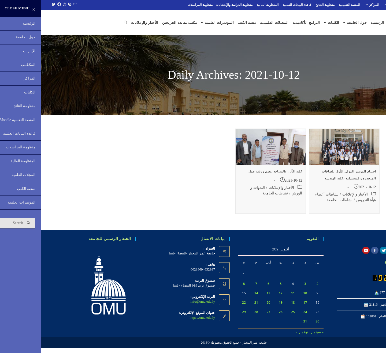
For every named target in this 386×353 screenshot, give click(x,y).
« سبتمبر (276, 337)
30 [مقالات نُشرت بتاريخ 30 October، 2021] (277, 326)
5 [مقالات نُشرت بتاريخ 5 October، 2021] (240, 289)
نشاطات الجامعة (299, 205)
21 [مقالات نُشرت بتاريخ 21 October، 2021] (215, 307)
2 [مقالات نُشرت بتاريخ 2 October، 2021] (277, 289)
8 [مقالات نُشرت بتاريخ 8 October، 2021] (203, 289)
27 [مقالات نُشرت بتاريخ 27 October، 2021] (227, 317)
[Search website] (77, 23)
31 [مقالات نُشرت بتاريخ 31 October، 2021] (264, 326)
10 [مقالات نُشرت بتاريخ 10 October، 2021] (264, 298)
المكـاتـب (351, 5)
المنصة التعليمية (308, 5)
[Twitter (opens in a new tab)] (12, 4)
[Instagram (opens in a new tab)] (23, 4)
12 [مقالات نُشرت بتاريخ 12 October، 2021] (240, 298)
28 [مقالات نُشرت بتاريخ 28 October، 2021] (215, 317)
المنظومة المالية (227, 5)
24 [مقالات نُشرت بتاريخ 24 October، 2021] (264, 317)
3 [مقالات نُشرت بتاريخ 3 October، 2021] (264, 289)
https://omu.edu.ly (161, 323)
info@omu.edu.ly (162, 307)
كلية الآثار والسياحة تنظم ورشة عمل (234, 176)
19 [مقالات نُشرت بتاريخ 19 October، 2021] (240, 307)
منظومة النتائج (284, 5)
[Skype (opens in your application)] (28, 4)
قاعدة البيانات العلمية (256, 5)
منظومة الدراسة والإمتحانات (193, 5)
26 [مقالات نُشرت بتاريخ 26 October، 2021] (240, 317)
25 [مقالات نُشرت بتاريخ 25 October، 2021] (252, 317)
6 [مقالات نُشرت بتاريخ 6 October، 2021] (228, 289)
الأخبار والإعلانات (314, 199)
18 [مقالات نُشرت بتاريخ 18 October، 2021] (252, 307)
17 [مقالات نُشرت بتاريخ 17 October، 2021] (264, 307)
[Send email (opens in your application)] (33, 4)
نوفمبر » (261, 337)
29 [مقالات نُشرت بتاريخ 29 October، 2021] (203, 317)
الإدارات (372, 5)
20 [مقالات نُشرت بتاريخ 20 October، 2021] (227, 307)
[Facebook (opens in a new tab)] (18, 4)
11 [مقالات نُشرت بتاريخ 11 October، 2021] (252, 298)
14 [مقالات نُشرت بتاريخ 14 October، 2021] (215, 298)
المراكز (331, 5)
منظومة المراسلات (159, 5)
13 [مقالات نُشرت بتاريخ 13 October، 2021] (227, 298)
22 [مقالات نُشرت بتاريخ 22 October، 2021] (203, 307)
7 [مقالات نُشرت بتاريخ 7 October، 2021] (215, 289)
